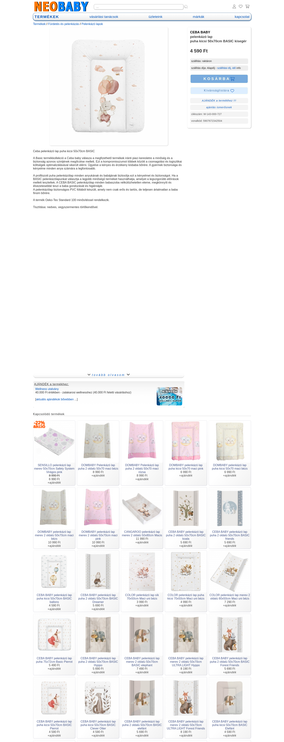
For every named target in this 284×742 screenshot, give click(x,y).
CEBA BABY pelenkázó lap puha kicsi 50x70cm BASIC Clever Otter (98, 725)
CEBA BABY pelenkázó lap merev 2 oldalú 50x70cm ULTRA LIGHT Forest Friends (186, 725)
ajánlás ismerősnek (219, 107)
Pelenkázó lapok (92, 24)
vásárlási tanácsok (103, 17)
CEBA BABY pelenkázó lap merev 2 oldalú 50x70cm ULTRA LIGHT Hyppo (185, 662)
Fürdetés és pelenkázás (63, 24)
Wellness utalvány (47, 388)
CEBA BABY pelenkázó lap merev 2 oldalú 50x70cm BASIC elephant (142, 662)
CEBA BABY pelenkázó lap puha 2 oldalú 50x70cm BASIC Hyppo (98, 662)
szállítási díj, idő (226, 68)
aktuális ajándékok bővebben (55, 399)
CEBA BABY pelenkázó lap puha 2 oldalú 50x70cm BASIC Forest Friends (230, 662)
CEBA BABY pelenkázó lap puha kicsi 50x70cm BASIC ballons (54, 598)
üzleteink (155, 17)
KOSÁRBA (219, 79)
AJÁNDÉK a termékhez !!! (219, 100)
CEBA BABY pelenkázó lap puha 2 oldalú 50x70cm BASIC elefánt (142, 725)
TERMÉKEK (47, 17)
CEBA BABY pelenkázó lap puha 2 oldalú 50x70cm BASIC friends (230, 535)
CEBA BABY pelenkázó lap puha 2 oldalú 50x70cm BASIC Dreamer (98, 598)
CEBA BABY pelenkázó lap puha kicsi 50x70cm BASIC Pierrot (54, 725)
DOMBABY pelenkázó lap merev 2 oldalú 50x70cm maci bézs (54, 535)
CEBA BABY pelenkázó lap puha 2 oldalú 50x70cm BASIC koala (186, 535)
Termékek (39, 24)
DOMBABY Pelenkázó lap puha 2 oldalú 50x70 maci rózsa (142, 469)
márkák (198, 17)
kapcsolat (242, 17)
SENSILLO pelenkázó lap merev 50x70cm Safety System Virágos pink (54, 469)
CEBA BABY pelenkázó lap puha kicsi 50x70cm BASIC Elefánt (229, 725)
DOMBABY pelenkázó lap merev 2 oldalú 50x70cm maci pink (98, 535)
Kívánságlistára (219, 91)
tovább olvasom (108, 374)
